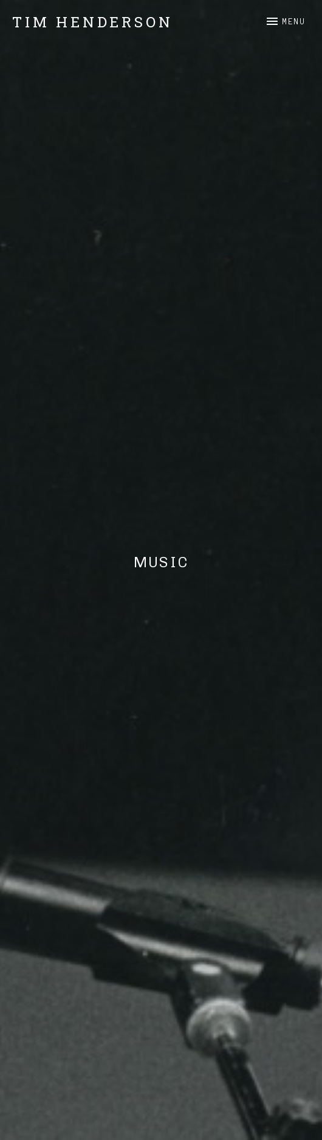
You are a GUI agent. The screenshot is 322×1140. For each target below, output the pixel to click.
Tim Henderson (92, 22)
